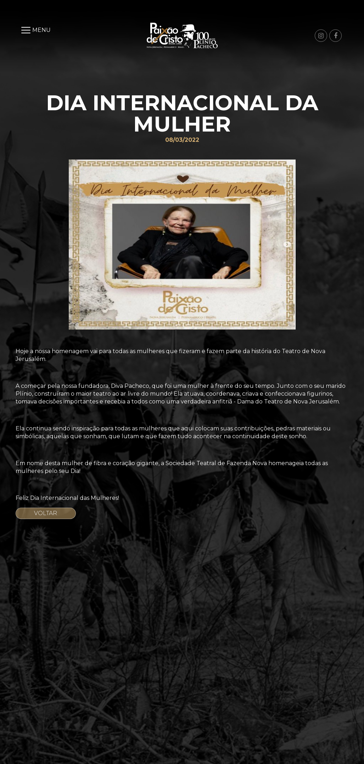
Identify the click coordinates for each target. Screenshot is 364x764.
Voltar (45, 513)
